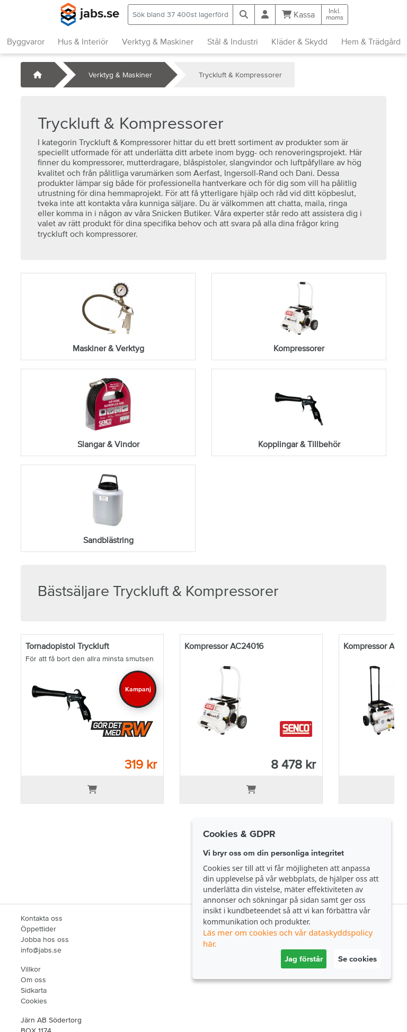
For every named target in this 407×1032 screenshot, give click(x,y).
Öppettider (38, 928)
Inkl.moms (334, 14)
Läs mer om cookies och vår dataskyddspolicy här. (288, 938)
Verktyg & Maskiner (157, 41)
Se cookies (357, 958)
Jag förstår (304, 958)
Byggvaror (26, 41)
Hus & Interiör (83, 41)
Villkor (31, 969)
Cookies (34, 1001)
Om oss (33, 979)
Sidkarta (34, 990)
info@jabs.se (41, 950)
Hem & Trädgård (371, 41)
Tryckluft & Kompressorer (240, 74)
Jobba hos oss (45, 939)
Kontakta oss (42, 918)
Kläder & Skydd (299, 41)
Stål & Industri (232, 41)
